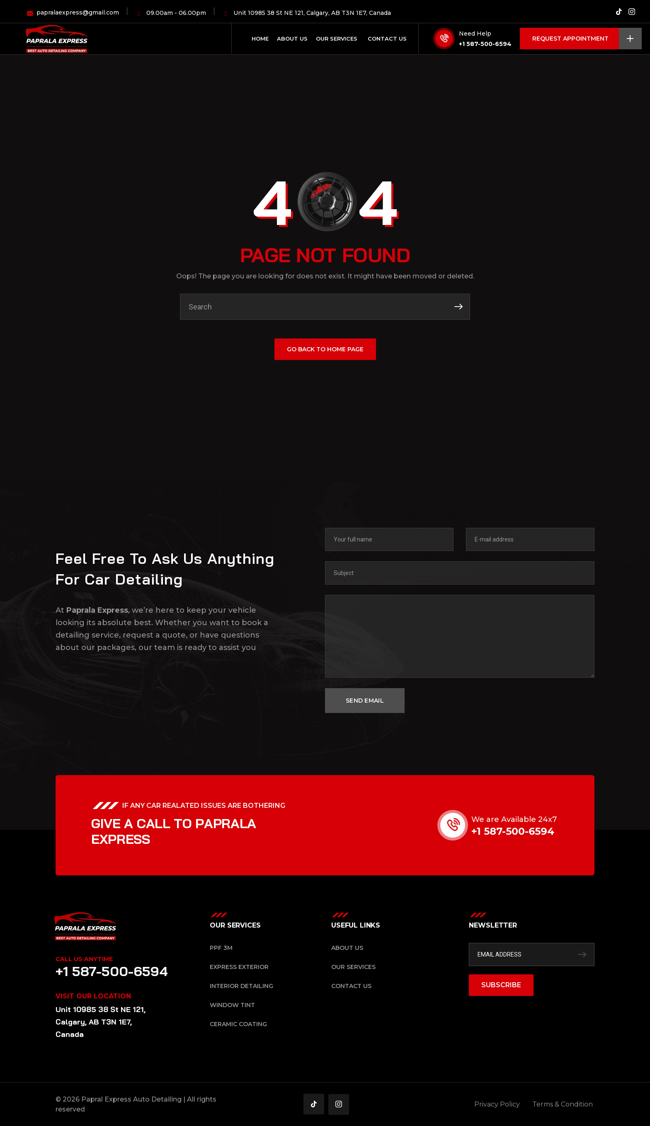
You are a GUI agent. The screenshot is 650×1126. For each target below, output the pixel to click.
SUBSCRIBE (501, 985)
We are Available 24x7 (529, 819)
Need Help (475, 33)
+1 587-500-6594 (485, 44)
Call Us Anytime (84, 959)
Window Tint (232, 1005)
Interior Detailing (241, 986)
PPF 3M (221, 948)
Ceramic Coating (238, 1024)
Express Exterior (239, 967)
